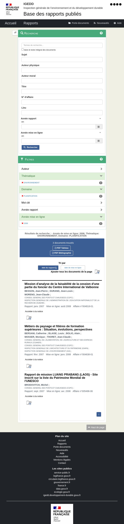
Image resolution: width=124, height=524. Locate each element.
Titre (23, 86)
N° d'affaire (27, 97)
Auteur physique (30, 65)
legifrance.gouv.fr (62, 476)
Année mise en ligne (33, 216)
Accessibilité (62, 456)
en (22, 121)
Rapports (62, 443)
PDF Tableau (61, 248)
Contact (62, 463)
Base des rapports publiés (52, 13)
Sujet (24, 54)
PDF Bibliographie (61, 253)
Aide (62, 453)
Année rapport (29, 209)
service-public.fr (62, 472)
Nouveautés (62, 450)
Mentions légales (61, 459)
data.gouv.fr (62, 488)
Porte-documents (62, 447)
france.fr (62, 485)
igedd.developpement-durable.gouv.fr (62, 495)
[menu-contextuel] (22, 49)
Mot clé (25, 202)
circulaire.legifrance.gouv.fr (62, 479)
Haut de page (96, 427)
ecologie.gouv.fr (62, 492)
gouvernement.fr (62, 482)
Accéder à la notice (34, 311)
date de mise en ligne (72, 268)
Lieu (23, 107)
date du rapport (48, 268)
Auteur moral (28, 76)
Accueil (62, 440)
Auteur (25, 168)
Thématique (28, 176)
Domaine (26, 189)
